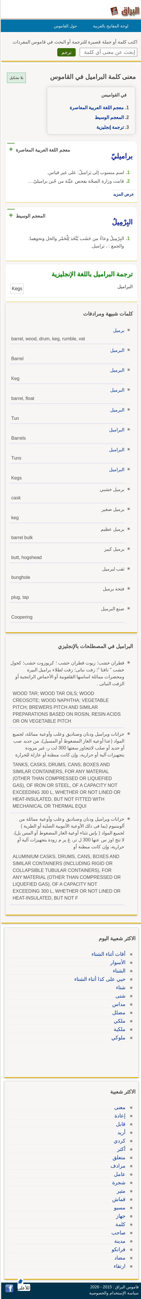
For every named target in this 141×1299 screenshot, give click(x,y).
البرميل (116, 350)
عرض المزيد (122, 194)
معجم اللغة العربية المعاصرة (96, 107)
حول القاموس (64, 26)
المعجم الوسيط (108, 117)
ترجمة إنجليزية (109, 127)
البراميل (115, 429)
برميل (117, 330)
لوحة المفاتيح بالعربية (109, 26)
